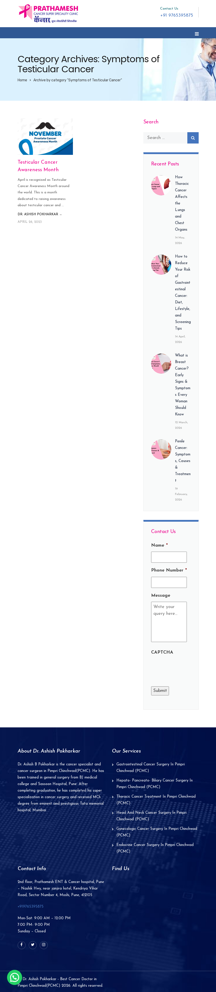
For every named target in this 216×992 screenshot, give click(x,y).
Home (22, 80)
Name (159, 545)
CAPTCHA (162, 652)
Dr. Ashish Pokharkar (38, 214)
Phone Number (169, 570)
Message (160, 595)
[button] (14, 977)
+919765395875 (31, 907)
